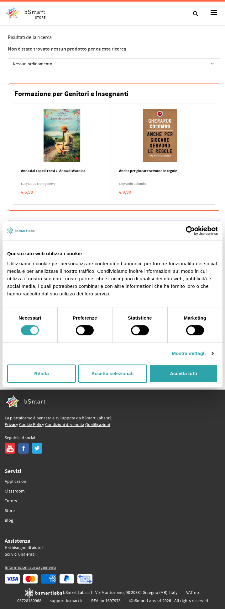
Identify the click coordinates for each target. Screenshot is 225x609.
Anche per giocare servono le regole (148, 171)
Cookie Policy (31, 425)
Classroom (15, 491)
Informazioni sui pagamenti (30, 567)
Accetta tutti (183, 373)
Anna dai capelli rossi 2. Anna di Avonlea (53, 171)
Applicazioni (16, 481)
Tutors (11, 501)
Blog (9, 520)
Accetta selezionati (112, 373)
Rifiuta (41, 373)
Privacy (11, 425)
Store (10, 511)
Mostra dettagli (189, 353)
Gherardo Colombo (133, 184)
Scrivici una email (21, 554)
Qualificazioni (97, 425)
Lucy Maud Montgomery (38, 184)
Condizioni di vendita (64, 425)
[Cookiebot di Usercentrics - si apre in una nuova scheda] (190, 230)
